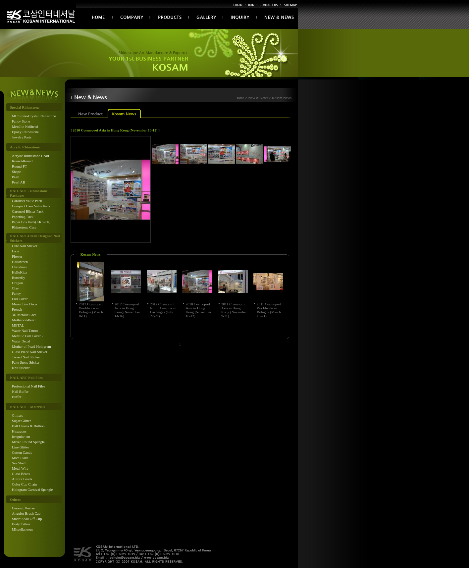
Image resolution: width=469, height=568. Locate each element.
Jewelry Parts (21, 137)
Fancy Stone (21, 121)
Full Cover (19, 299)
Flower (17, 256)
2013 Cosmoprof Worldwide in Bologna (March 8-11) (91, 310)
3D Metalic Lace (24, 315)
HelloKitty (19, 272)
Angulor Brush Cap (26, 513)
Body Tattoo (21, 524)
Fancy (16, 293)
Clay (15, 288)
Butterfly (18, 278)
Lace (15, 251)
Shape (16, 172)
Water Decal (21, 341)
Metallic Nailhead (25, 127)
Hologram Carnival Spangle (32, 489)
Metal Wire (20, 468)
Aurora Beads (22, 479)
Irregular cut (21, 437)
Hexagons (19, 431)
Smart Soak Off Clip (27, 519)
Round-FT (19, 166)
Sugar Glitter (21, 421)
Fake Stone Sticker (25, 362)
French (17, 309)
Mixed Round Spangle (28, 442)
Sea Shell (19, 463)
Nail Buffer (20, 391)
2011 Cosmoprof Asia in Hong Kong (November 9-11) (234, 310)
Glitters (17, 415)
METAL (18, 325)
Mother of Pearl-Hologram (31, 346)
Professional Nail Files (28, 386)
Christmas (19, 267)
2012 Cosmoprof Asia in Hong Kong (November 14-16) (127, 310)
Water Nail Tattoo (25, 331)
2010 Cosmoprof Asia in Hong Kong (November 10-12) (198, 310)
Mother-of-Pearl (23, 320)
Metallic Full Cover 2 (27, 336)
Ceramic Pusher (23, 508)
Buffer (17, 397)
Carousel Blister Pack (27, 211)
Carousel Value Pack (27, 201)
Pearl (16, 177)
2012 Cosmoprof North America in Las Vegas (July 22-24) (163, 310)
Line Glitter (20, 447)
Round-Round (22, 161)
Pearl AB (18, 182)
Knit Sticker (20, 368)
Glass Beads (21, 474)
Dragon (17, 283)
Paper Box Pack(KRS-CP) (31, 222)
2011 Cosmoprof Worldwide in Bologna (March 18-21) (269, 310)
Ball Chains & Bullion (28, 426)
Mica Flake (20, 458)
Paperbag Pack (22, 217)
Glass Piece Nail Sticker (29, 352)
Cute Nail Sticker (24, 246)
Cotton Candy (22, 452)
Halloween (20, 262)
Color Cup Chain (24, 484)
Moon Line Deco (24, 304)
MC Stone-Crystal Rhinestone (34, 116)
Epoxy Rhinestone (25, 132)
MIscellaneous (22, 529)
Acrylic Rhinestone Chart (30, 156)
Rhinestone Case (24, 227)
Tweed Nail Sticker (26, 357)
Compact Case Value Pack (31, 206)
